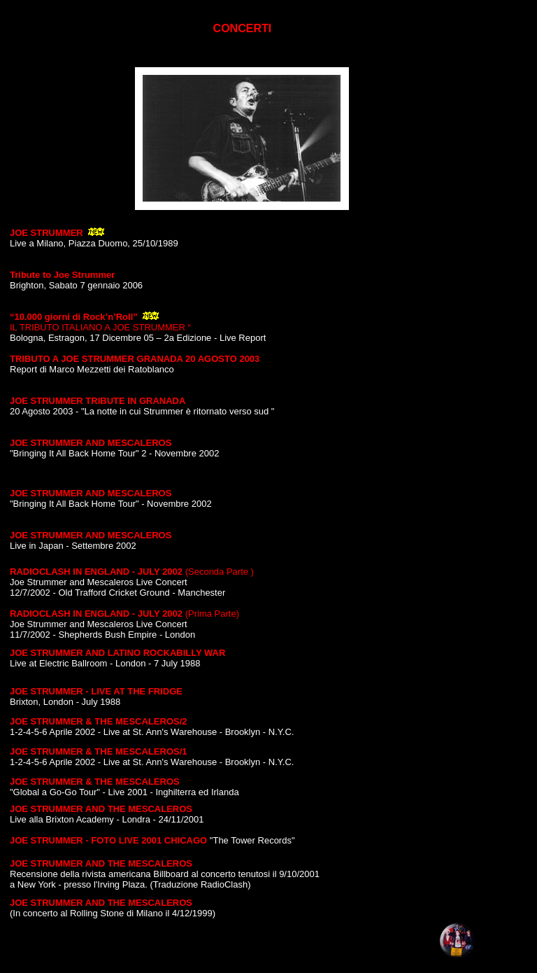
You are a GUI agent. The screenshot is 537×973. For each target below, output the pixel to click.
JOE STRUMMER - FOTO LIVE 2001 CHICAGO (108, 840)
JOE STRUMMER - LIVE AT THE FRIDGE (96, 691)
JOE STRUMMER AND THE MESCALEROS (101, 809)
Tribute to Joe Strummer (62, 275)
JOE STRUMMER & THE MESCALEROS (95, 781)
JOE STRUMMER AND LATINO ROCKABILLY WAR (117, 653)
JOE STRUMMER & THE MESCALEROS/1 (98, 751)
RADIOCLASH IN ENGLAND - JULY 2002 (96, 571)
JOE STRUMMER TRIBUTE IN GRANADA (97, 401)
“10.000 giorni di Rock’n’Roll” (75, 317)
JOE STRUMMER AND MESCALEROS (90, 443)
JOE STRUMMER (46, 232)
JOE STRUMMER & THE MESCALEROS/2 (98, 721)
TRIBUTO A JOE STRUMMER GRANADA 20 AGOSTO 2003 (134, 359)
